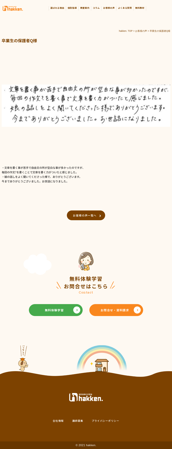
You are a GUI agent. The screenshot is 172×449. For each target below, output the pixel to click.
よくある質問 (125, 7)
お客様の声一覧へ (87, 215)
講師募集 (77, 420)
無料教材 (139, 7)
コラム (96, 7)
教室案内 (85, 7)
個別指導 (72, 7)
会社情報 (58, 420)
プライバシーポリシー (105, 420)
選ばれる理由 (57, 7)
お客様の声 (109, 7)
